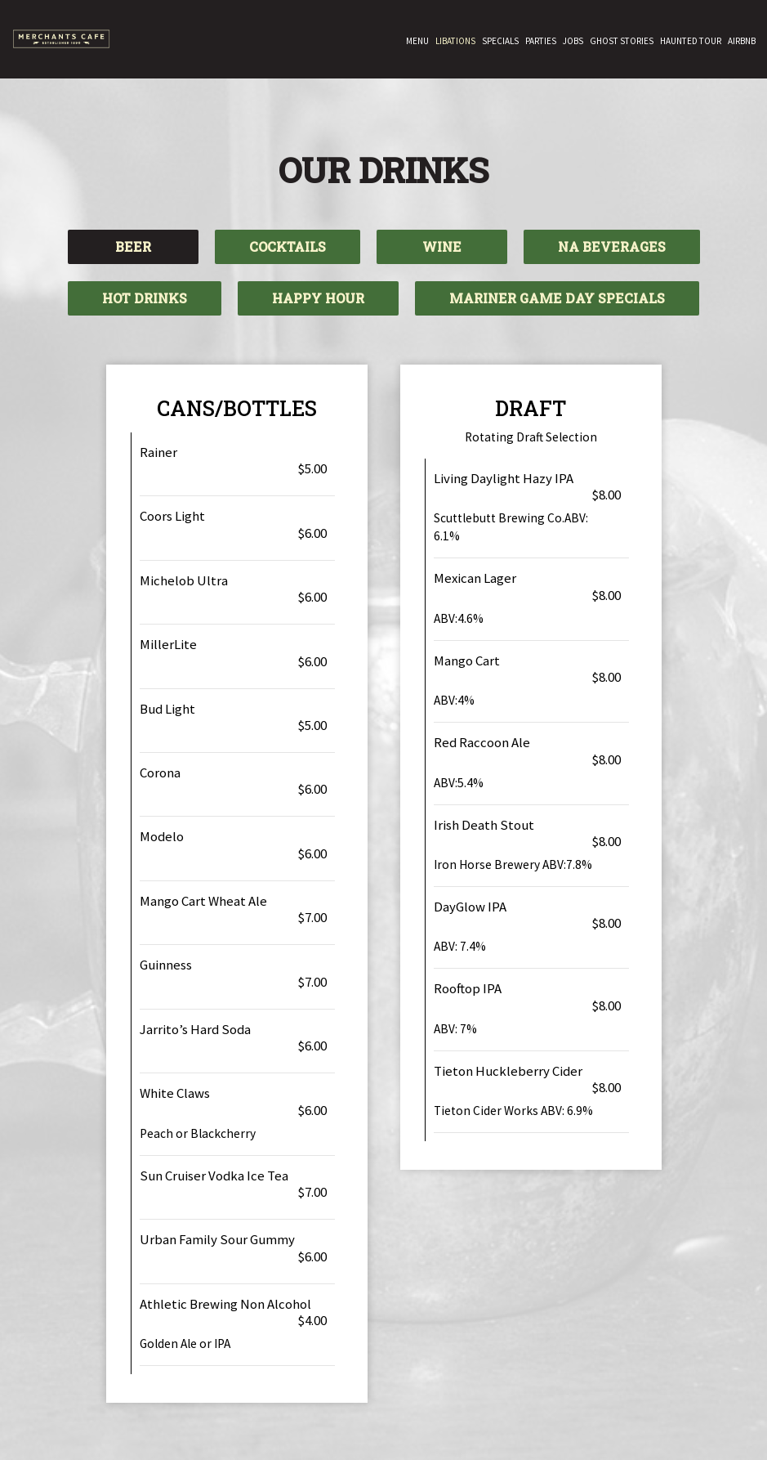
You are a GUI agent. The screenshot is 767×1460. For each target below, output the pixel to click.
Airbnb (742, 41)
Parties (540, 41)
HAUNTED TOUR (690, 41)
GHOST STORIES (621, 41)
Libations (455, 41)
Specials (500, 41)
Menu (417, 41)
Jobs (573, 41)
